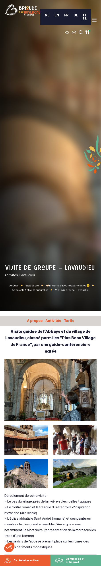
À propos (35, 321)
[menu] (94, 20)
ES (84, 19)
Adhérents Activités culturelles (30, 290)
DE (76, 15)
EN (56, 15)
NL (47, 15)
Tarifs (69, 321)
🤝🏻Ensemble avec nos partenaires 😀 (68, 285)
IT (85, 15)
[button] (9, 547)
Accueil (13, 285)
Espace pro (32, 285)
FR (66, 15)
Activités (53, 321)
